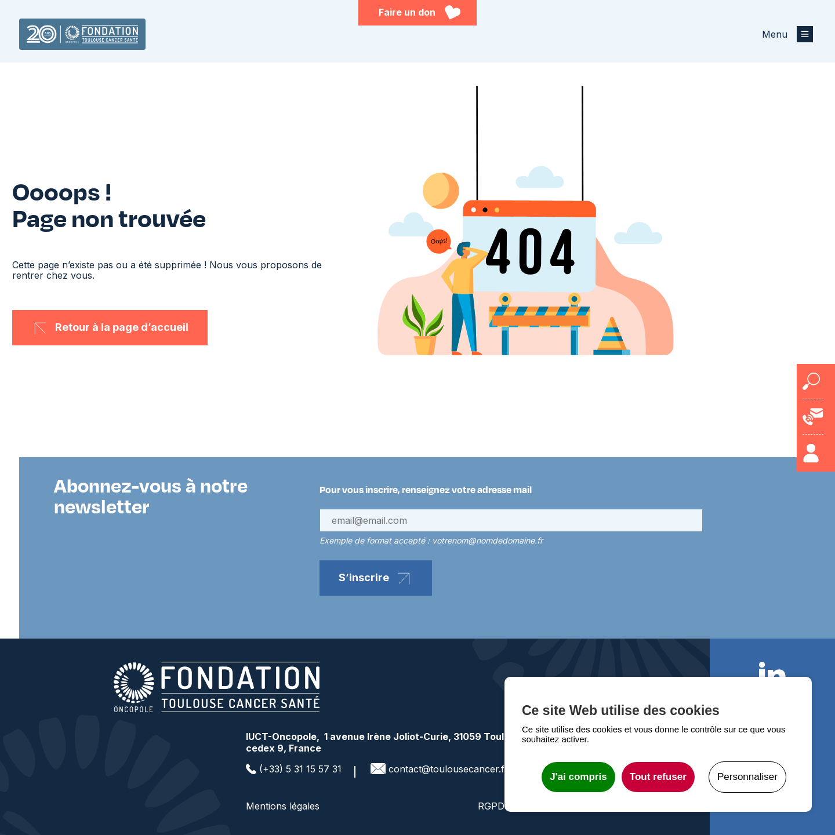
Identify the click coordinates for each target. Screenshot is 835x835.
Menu (774, 34)
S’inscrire (364, 577)
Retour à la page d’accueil (121, 327)
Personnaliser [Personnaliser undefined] (747, 776)
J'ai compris (578, 776)
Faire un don (407, 12)
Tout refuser (658, 776)
